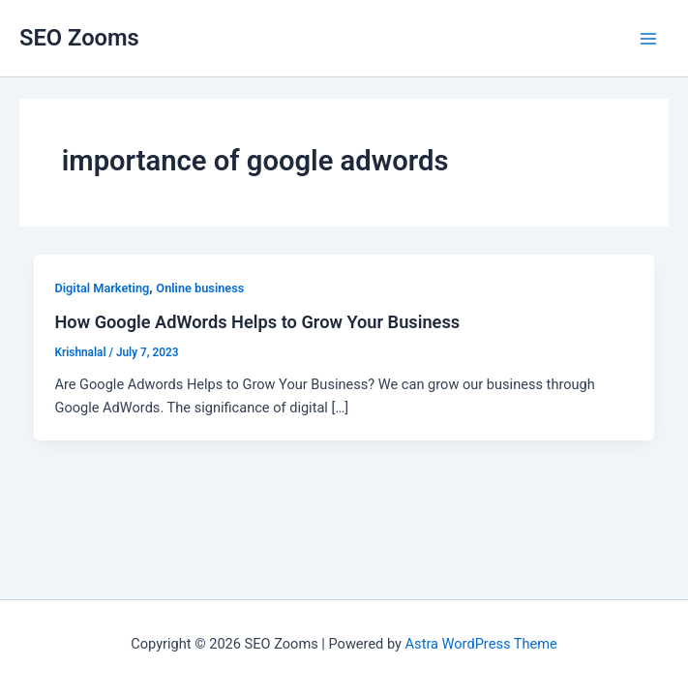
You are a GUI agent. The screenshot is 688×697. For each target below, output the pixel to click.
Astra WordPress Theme (481, 643)
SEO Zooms (79, 37)
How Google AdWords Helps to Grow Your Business (257, 322)
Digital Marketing (101, 288)
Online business (200, 288)
